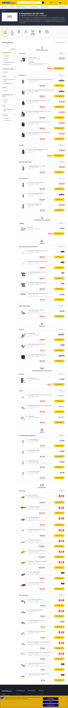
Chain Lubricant (7, 64)
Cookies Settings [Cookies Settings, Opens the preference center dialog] (50, 698)
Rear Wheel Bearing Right (34, 471)
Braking (4, 76)
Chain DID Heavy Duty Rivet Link (35, 599)
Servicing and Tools (6, 52)
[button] (53, 2)
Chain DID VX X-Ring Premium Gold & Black (37, 561)
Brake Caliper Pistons (8, 83)
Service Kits (6, 56)
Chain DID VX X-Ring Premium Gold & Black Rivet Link (40, 652)
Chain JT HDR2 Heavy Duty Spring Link (36, 663)
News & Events (30, 695)
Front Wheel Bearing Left (33, 439)
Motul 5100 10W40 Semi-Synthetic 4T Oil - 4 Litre (39, 122)
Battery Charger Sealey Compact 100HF (37, 344)
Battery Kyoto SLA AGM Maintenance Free (37, 355)
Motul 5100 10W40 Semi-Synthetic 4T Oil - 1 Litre (39, 100)
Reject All (50, 702)
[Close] (65, 702)
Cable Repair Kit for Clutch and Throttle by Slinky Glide (40, 395)
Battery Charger (31, 333)
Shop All (5, 6)
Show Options (58, 68)
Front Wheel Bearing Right (34, 450)
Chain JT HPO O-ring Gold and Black (36, 582)
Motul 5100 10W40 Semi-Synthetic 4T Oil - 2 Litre (39, 111)
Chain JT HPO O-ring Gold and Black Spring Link (38, 674)
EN (60, 2)
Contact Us (18, 693)
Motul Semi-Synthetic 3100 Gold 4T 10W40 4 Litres (39, 132)
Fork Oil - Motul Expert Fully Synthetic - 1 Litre (38, 149)
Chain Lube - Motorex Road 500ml (35, 193)
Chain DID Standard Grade (34, 517)
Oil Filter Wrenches (33, 6)
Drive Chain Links (7, 120)
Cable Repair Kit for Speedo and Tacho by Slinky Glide (40, 405)
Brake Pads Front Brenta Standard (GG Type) (38, 261)
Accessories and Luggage (7, 69)
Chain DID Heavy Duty (33, 495)
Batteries (6, 90)
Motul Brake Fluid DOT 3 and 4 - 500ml (36, 166)
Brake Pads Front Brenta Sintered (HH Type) (37, 251)
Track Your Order (19, 695)
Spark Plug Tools (45, 6)
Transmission (5, 115)
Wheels (4, 106)
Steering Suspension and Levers (7, 95)
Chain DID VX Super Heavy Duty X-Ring (36, 550)
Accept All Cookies (50, 705)
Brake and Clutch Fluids (9, 62)
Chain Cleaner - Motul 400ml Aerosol (36, 182)
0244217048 (41, 693)
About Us (29, 693)
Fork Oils (5, 60)
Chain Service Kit (32, 57)
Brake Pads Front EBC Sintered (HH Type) (37, 272)
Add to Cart (59, 85)
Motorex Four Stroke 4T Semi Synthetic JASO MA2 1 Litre (40, 79)
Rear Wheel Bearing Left (33, 461)
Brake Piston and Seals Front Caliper (36, 310)
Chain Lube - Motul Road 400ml (35, 204)
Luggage (5, 72)
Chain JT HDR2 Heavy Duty (34, 572)
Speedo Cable (31, 416)
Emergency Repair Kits (21, 6)
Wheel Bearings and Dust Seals (9, 110)
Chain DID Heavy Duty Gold (34, 507)
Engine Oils (6, 58)
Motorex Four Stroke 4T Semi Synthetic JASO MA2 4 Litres (41, 90)
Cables (5, 102)
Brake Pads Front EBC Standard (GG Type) (37, 283)
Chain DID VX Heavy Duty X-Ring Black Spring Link (39, 642)
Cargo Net (30, 227)
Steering (5, 99)
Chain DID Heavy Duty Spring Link (35, 610)
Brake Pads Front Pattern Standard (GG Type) (38, 293)
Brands (12, 6)
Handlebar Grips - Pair (33, 378)
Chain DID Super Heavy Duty (34, 540)
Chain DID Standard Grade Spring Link (36, 620)
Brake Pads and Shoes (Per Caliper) (9, 80)
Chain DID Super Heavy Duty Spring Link (37, 631)
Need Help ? (62, 7)
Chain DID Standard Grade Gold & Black (37, 529)
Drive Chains (6, 118)
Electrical (4, 87)
